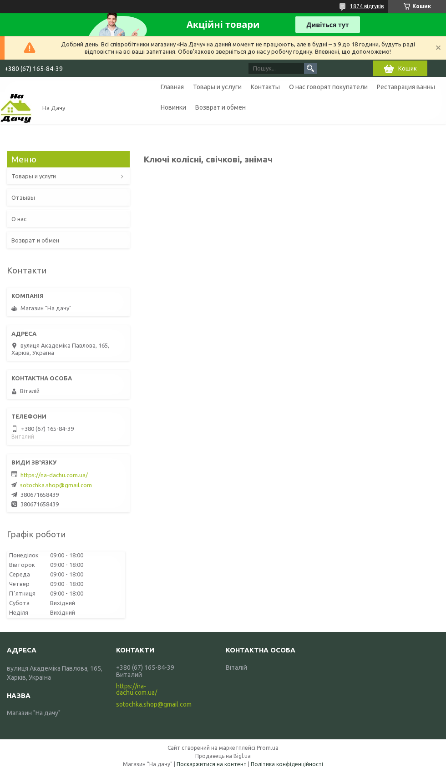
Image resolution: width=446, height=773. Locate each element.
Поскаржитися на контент (212, 764)
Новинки (173, 107)
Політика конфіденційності (287, 764)
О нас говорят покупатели (328, 87)
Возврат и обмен (220, 107)
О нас (18, 219)
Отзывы (23, 197)
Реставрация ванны (406, 87)
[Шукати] (310, 68)
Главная (172, 87)
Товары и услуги (217, 87)
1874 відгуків (367, 6)
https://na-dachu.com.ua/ (54, 475)
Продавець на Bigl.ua (223, 756)
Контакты (265, 87)
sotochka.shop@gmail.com (56, 485)
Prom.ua (268, 748)
